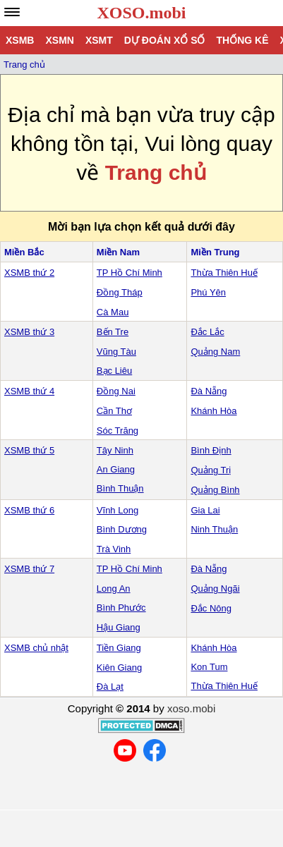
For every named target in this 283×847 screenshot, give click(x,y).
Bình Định (211, 450)
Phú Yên (208, 292)
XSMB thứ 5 (29, 450)
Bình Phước (121, 607)
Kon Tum (209, 667)
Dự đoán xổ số (164, 40)
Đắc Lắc (207, 332)
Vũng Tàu (116, 351)
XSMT (99, 40)
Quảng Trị (211, 470)
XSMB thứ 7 (29, 568)
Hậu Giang (118, 627)
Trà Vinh (114, 549)
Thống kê (242, 40)
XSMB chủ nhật (36, 647)
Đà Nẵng (209, 391)
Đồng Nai (116, 391)
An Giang (116, 469)
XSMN (59, 40)
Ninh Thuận (214, 529)
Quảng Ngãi (215, 588)
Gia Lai (205, 510)
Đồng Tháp (120, 292)
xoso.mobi (191, 708)
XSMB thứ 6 (29, 510)
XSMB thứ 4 (29, 391)
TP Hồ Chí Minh (129, 272)
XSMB (20, 40)
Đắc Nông (211, 608)
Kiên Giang (119, 667)
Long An (114, 588)
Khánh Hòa (213, 411)
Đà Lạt (110, 686)
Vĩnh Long (117, 510)
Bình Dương (122, 529)
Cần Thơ (114, 411)
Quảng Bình (215, 490)
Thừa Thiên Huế (224, 272)
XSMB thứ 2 (29, 272)
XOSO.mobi (141, 13)
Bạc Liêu (114, 370)
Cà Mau (113, 312)
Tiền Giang (119, 647)
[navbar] (12, 12)
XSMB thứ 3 (29, 332)
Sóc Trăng (117, 430)
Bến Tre (112, 332)
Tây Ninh (115, 450)
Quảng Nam (215, 351)
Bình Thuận (120, 488)
